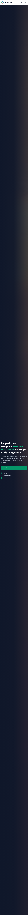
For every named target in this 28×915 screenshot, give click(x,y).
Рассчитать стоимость (14, 467)
